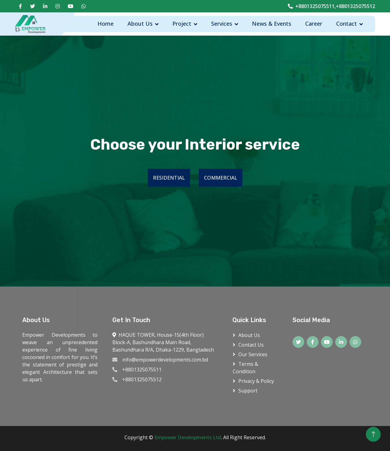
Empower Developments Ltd (187, 437)
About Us (140, 23)
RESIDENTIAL (169, 178)
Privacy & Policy (256, 381)
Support (248, 390)
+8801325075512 (142, 379)
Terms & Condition (245, 368)
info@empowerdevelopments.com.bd (165, 359)
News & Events (271, 23)
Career (313, 23)
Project (181, 23)
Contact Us (251, 344)
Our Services (252, 354)
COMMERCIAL (220, 178)
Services (221, 23)
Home (106, 23)
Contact (346, 23)
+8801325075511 (142, 369)
